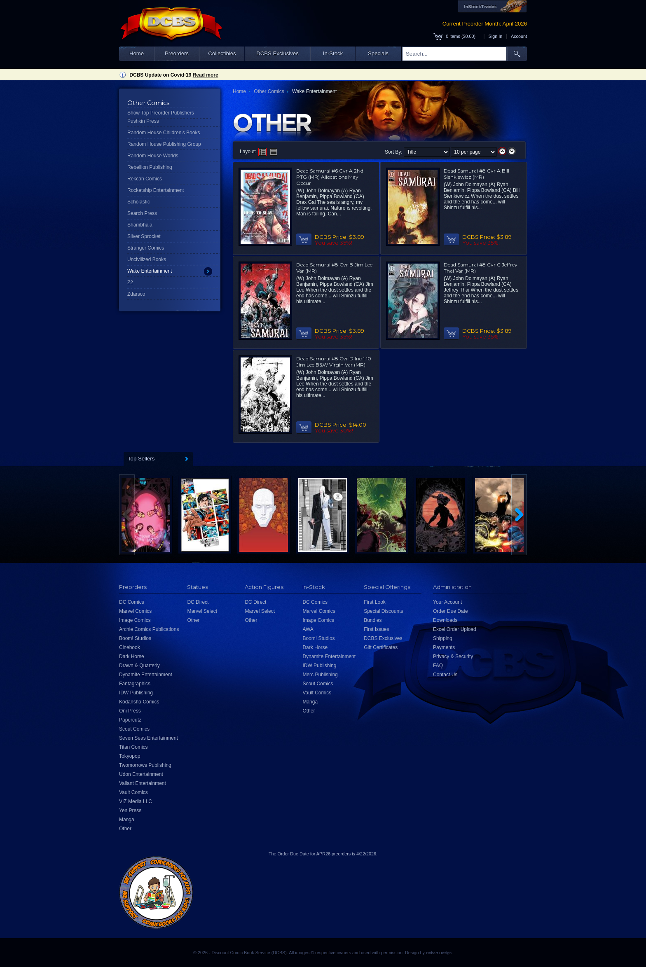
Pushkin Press (143, 121)
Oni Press (130, 711)
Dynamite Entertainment (145, 674)
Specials (378, 53)
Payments (444, 647)
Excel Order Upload (454, 629)
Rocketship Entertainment (155, 190)
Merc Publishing (319, 674)
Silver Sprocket (144, 236)
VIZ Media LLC (135, 801)
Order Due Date (450, 611)
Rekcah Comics (144, 179)
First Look (375, 602)
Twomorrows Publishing (145, 765)
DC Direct (197, 602)
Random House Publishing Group (164, 144)
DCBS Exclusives (277, 53)
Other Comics (269, 91)
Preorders (177, 53)
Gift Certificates (381, 647)
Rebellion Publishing (149, 167)
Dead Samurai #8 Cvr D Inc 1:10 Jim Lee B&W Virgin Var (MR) (333, 361)
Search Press (142, 213)
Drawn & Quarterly (139, 665)
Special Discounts (383, 611)
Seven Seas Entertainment (148, 738)
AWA (307, 629)
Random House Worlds (152, 156)
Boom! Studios (135, 638)
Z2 (130, 282)
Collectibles (222, 53)
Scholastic (138, 202)
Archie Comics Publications (149, 629)
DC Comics (131, 602)
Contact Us (445, 674)
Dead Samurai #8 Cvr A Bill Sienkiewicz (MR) (476, 174)
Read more (205, 75)
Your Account (447, 602)
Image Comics (135, 620)
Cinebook (129, 647)
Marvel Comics (135, 611)
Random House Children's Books (163, 132)
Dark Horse (131, 656)
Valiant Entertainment (142, 783)
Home (136, 53)
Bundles (373, 620)
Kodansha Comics (139, 702)
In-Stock (333, 53)
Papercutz (130, 720)
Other (125, 829)
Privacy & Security (453, 656)
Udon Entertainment (141, 774)
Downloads (445, 620)
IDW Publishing (136, 693)
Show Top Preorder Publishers (160, 113)
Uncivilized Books (146, 259)
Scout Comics (134, 729)
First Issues (376, 629)
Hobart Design (439, 953)
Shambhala (139, 225)
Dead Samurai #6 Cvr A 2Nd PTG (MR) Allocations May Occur (329, 177)
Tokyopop (129, 756)
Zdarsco (136, 294)
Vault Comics (133, 792)
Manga (126, 819)
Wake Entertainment (149, 271)
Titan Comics (133, 747)
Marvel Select (202, 611)
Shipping (442, 638)
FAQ (438, 665)
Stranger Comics (145, 248)
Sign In (496, 36)
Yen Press (130, 810)
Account (519, 36)
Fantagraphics (134, 684)
